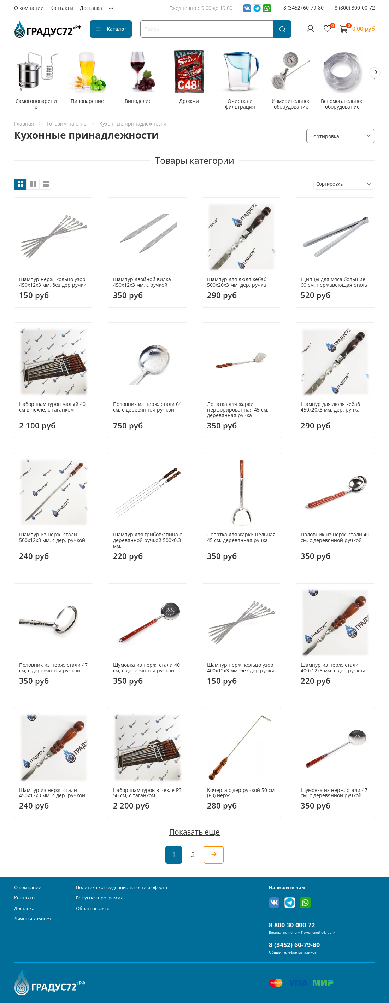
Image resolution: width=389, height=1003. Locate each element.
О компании (29, 8)
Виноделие (142, 102)
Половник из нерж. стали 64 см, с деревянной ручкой (147, 408)
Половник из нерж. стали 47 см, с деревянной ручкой (53, 669)
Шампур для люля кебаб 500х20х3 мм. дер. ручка (236, 283)
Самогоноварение (37, 102)
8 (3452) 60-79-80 (303, 7)
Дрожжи (194, 102)
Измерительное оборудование (299, 105)
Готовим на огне (67, 125)
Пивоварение (89, 102)
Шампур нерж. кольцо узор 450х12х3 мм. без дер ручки (53, 283)
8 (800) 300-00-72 (355, 7)
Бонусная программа (99, 898)
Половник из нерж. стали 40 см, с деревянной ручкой (335, 539)
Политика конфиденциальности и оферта (121, 888)
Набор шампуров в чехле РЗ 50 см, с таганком (147, 794)
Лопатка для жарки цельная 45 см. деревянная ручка (241, 539)
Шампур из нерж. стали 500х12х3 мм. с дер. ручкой (52, 539)
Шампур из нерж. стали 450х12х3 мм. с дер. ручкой (52, 794)
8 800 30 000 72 (292, 925)
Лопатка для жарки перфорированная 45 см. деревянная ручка (238, 411)
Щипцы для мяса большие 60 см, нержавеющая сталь (334, 283)
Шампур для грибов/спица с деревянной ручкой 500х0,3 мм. (147, 542)
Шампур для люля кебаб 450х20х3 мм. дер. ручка (330, 408)
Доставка (91, 8)
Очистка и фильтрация (247, 105)
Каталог (110, 28)
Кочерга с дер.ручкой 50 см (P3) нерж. (241, 794)
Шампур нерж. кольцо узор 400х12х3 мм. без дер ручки (241, 669)
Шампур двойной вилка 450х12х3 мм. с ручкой (142, 283)
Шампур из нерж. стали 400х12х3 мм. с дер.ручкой (333, 669)
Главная (24, 125)
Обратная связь (93, 908)
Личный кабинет (32, 919)
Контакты (61, 8)
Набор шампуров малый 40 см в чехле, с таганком (52, 408)
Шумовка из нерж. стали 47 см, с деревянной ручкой (334, 794)
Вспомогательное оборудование (352, 105)
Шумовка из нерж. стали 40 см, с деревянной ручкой (146, 669)
